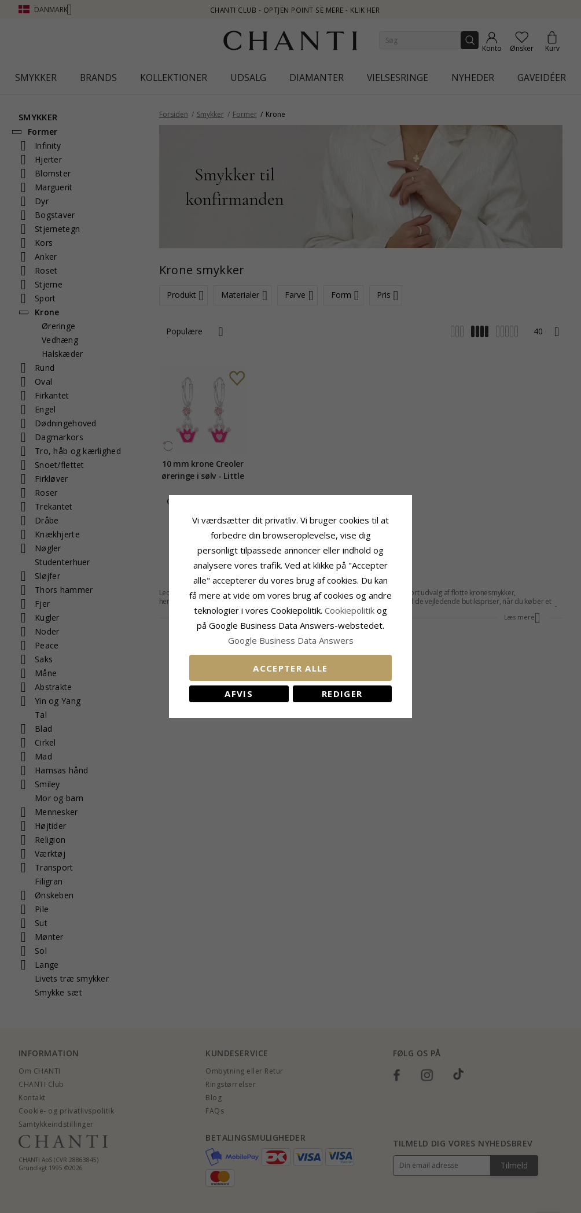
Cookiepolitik (349, 610)
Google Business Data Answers (291, 640)
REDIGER (342, 693)
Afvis (239, 693)
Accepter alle (290, 668)
